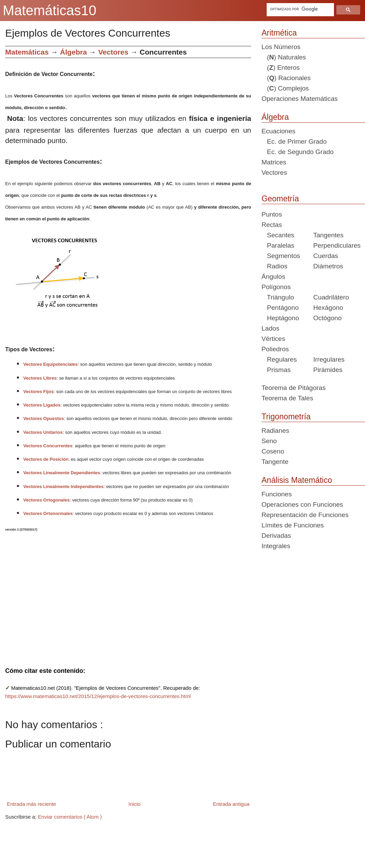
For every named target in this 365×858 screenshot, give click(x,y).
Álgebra (275, 117)
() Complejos (285, 88)
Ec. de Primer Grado (294, 141)
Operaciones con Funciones (302, 504)
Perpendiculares (337, 245)
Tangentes (328, 235)
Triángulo (278, 297)
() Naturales (284, 57)
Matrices (274, 162)
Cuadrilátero (331, 297)
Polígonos (276, 286)
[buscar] (299, 9)
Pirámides (327, 369)
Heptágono (280, 318)
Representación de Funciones (305, 514)
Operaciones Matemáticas (300, 98)
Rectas (272, 224)
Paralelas (278, 245)
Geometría (280, 198)
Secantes (278, 235)
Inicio (134, 804)
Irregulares (329, 359)
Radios (274, 266)
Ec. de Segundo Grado (298, 151)
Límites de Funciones (293, 525)
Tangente (275, 461)
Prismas (276, 369)
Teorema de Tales (287, 398)
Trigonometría (286, 416)
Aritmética (279, 32)
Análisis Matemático (297, 480)
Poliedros (275, 349)
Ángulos (273, 276)
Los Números (281, 46)
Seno (269, 441)
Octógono (327, 318)
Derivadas (276, 535)
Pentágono (280, 307)
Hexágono (328, 307)
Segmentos (281, 255)
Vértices (273, 338)
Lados (270, 328)
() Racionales (286, 78)
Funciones (277, 494)
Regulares (279, 359)
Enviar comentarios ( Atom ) (70, 817)
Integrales (276, 546)
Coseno (273, 451)
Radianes (275, 430)
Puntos (272, 214)
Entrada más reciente (31, 804)
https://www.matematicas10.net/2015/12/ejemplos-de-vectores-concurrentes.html (98, 696)
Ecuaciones (278, 131)
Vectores (274, 172)
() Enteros (281, 67)
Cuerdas (325, 255)
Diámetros (328, 266)
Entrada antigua (231, 804)
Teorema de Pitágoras (294, 387)
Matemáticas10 (49, 10)
